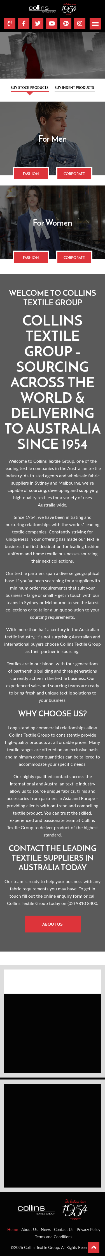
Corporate (74, 173)
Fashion (31, 173)
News (46, 1229)
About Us (52, 924)
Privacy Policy (88, 1229)
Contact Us (63, 1229)
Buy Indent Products (74, 88)
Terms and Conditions (53, 1236)
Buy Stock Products (29, 88)
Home (12, 1229)
